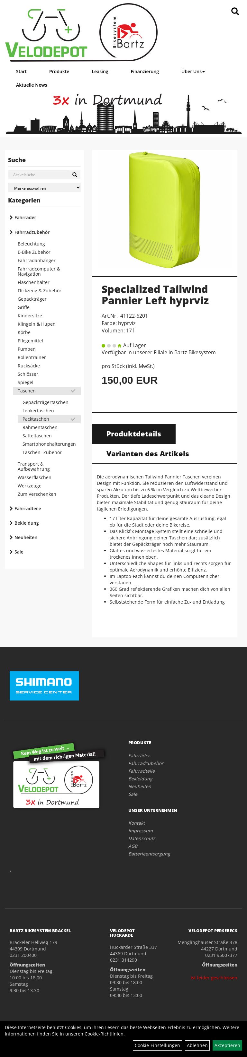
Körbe (24, 332)
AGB (132, 846)
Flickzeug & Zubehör (39, 291)
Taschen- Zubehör (42, 452)
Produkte (59, 71)
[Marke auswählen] (44, 187)
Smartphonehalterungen (49, 444)
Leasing (100, 71)
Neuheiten (25, 537)
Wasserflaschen (34, 477)
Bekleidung (26, 523)
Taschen (27, 391)
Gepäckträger (32, 299)
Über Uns (193, 71)
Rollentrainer (32, 357)
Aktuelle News (31, 85)
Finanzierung (145, 71)
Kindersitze (30, 316)
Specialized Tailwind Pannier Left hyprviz (155, 294)
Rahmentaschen (40, 427)
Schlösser (28, 374)
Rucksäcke (29, 366)
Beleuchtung (31, 244)
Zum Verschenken (37, 494)
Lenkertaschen (38, 411)
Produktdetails (133, 433)
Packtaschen (36, 419)
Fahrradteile (27, 508)
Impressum (140, 831)
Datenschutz (141, 838)
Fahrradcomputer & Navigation (39, 271)
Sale (18, 552)
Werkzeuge (29, 486)
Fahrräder (25, 217)
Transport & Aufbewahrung (34, 466)
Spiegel (25, 382)
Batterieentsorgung (149, 854)
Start (21, 71)
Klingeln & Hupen (37, 324)
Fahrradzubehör (32, 232)
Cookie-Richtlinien (104, 1034)
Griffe (24, 307)
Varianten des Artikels (147, 453)
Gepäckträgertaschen (46, 402)
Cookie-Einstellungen (157, 1045)
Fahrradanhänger (37, 260)
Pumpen (27, 349)
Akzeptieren (227, 1045)
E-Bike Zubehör (34, 252)
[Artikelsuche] (235, 11)
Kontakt (136, 823)
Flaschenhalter (34, 282)
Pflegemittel (30, 341)
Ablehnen (197, 1045)
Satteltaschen (37, 436)
